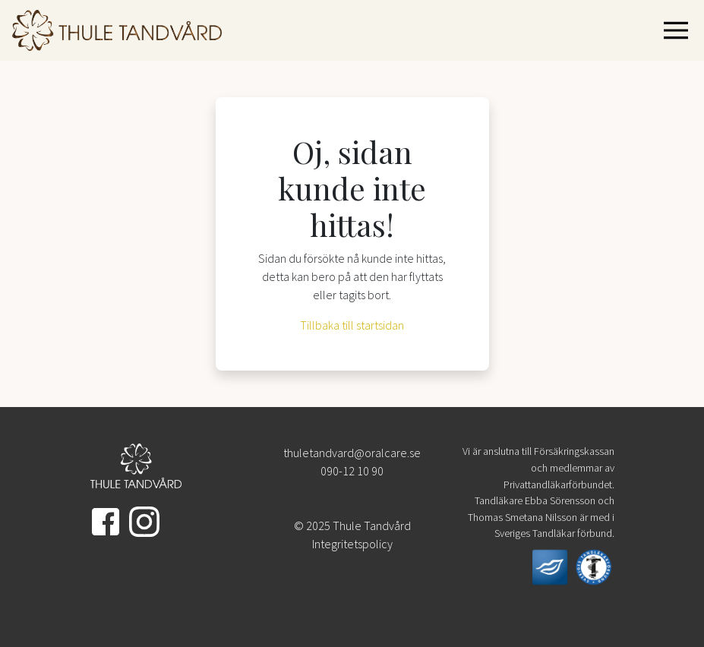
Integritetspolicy (352, 543)
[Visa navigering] (679, 30)
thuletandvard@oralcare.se (352, 452)
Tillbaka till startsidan (352, 325)
